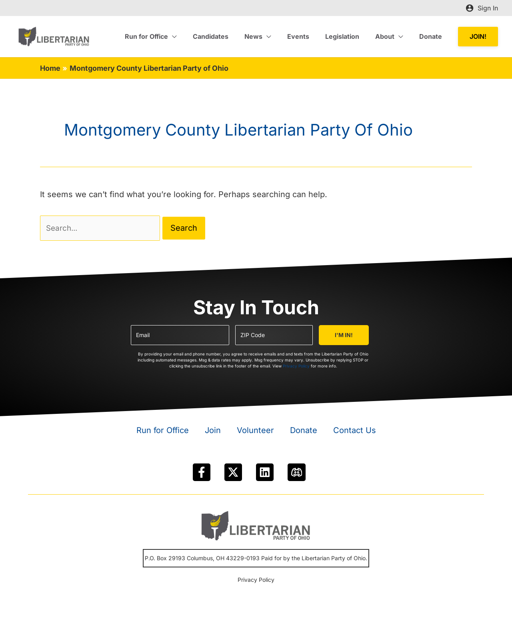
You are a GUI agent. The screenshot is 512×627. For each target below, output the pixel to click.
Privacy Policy (296, 367)
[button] (478, 36)
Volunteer (255, 432)
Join (213, 432)
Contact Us (354, 432)
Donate (303, 432)
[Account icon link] (482, 8)
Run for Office (162, 432)
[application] (193, 36)
